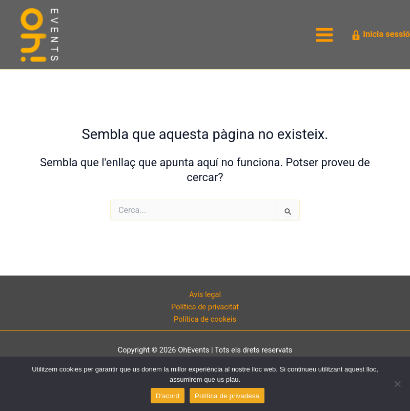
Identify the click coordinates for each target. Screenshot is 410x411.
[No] (397, 384)
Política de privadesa (227, 396)
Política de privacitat (205, 306)
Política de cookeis (205, 319)
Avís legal (205, 294)
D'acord (167, 396)
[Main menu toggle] (324, 34)
